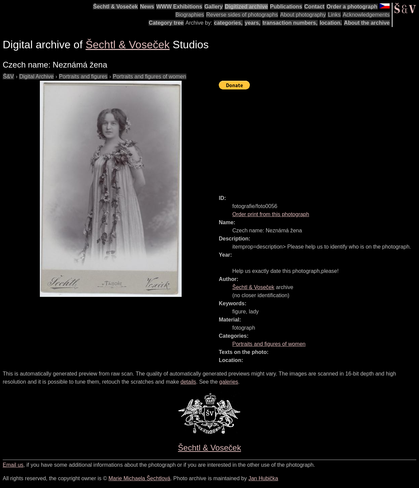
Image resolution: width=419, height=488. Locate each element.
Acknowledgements (366, 15)
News (147, 6)
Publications (286, 6)
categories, (228, 23)
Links (334, 15)
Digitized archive (246, 6)
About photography (303, 15)
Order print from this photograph (270, 214)
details (188, 382)
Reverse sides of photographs (242, 15)
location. (331, 23)
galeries (228, 382)
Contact (314, 6)
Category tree (166, 23)
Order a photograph (351, 6)
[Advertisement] (319, 139)
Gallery (213, 6)
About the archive (367, 23)
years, (252, 23)
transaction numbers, (289, 23)
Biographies (190, 15)
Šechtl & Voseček (115, 6)
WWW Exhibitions (179, 6)
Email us (13, 465)
